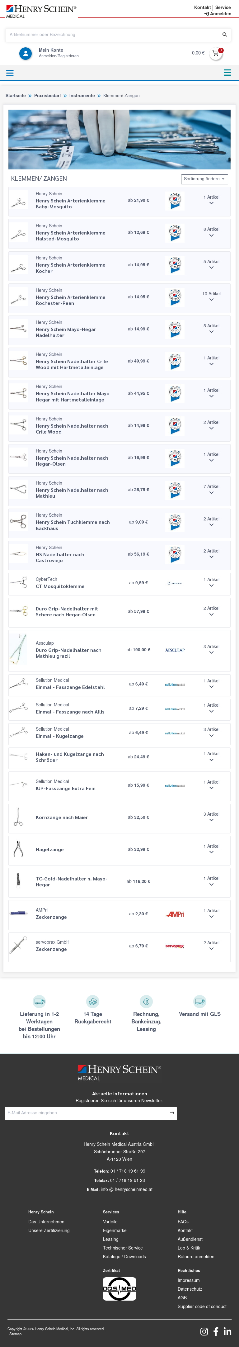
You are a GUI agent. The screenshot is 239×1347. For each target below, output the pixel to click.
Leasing (111, 1240)
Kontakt (185, 1231)
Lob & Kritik (189, 1248)
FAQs (183, 1222)
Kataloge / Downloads (124, 1257)
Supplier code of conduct (202, 1307)
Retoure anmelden (196, 1257)
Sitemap (15, 1334)
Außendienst (190, 1240)
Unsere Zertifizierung (49, 1231)
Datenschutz (190, 1290)
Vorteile (110, 1222)
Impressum (189, 1281)
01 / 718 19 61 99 (127, 1171)
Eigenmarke (115, 1231)
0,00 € (198, 53)
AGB (182, 1298)
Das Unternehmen (46, 1222)
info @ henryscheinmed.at (126, 1190)
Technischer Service (123, 1248)
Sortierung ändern (204, 179)
